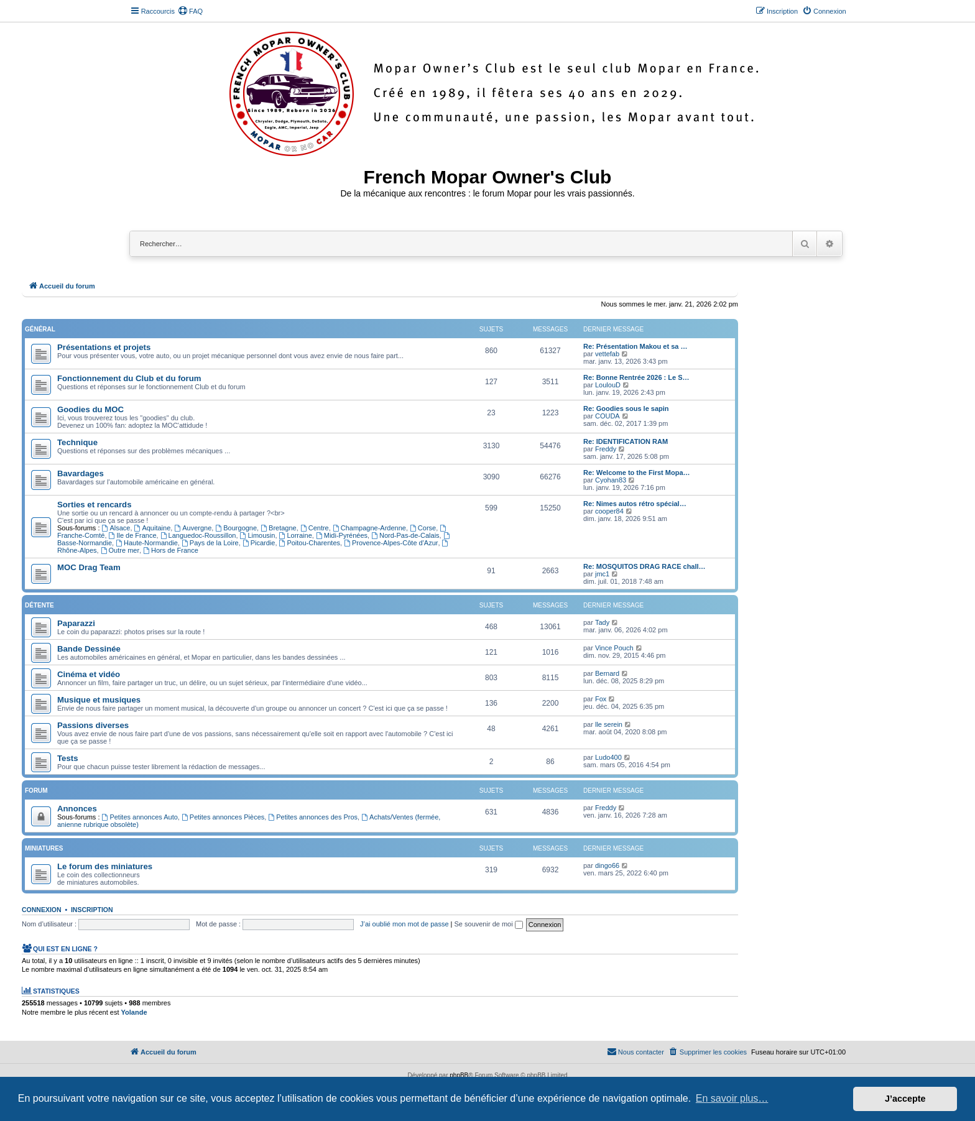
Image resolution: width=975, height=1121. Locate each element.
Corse (423, 528)
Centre (314, 528)
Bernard (607, 673)
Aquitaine (152, 528)
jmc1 (602, 574)
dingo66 (607, 865)
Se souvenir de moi (489, 924)
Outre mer (120, 550)
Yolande (134, 1012)
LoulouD (608, 385)
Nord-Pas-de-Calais (405, 535)
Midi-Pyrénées (341, 535)
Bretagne (279, 528)
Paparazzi (76, 623)
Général (40, 329)
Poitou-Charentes (309, 543)
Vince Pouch (614, 648)
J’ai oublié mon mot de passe (404, 924)
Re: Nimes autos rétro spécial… (634, 503)
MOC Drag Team (89, 567)
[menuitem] (190, 11)
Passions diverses (93, 725)
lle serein (608, 724)
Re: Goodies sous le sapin (626, 408)
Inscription (92, 909)
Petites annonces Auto (140, 817)
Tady (602, 622)
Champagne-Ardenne (369, 528)
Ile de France (133, 535)
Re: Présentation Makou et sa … (635, 346)
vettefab (607, 354)
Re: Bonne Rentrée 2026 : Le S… (636, 377)
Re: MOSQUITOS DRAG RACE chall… (644, 566)
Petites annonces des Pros (313, 817)
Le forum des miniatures (104, 866)
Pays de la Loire (210, 543)
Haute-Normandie (147, 543)
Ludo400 (608, 757)
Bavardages (80, 473)
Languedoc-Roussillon (198, 535)
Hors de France (170, 550)
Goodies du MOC (90, 409)
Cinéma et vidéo (88, 674)
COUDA (607, 416)
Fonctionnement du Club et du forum (129, 378)
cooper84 (609, 511)
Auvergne (192, 528)
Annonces (77, 808)
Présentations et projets (103, 347)
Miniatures (44, 848)
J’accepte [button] (905, 1099)
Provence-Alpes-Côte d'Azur (391, 543)
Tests (67, 758)
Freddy (605, 449)
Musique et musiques (99, 699)
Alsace (116, 528)
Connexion (42, 909)
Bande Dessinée (89, 648)
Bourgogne (236, 528)
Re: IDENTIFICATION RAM (625, 441)
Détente (39, 605)
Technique (77, 442)
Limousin (257, 535)
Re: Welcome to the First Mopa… (636, 472)
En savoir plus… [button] (732, 1098)
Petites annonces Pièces (223, 817)
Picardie (259, 543)
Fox (600, 699)
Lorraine (295, 535)
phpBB (459, 1075)
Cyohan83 (610, 480)
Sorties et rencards (94, 504)
